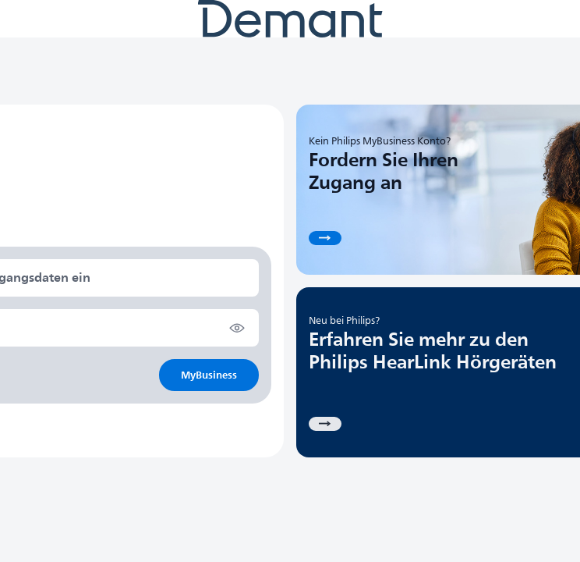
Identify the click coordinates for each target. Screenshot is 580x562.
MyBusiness (209, 375)
